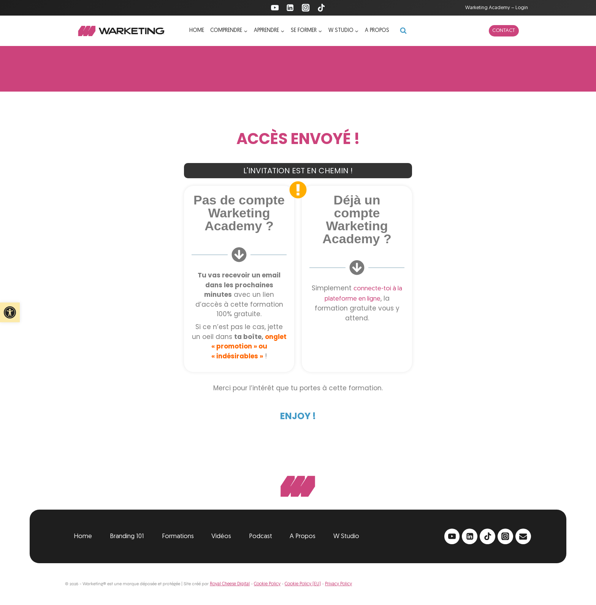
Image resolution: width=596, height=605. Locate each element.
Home (196, 30)
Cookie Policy (267, 584)
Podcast (260, 536)
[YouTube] (274, 8)
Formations (178, 536)
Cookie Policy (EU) (303, 584)
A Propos (302, 536)
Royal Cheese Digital (230, 584)
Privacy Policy (338, 584)
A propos (377, 30)
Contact (503, 30)
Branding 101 (127, 536)
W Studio (346, 536)
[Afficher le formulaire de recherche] (403, 31)
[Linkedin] (290, 8)
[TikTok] (321, 8)
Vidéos (221, 536)
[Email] (523, 536)
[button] (10, 312)
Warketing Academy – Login (496, 7)
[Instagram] (306, 8)
